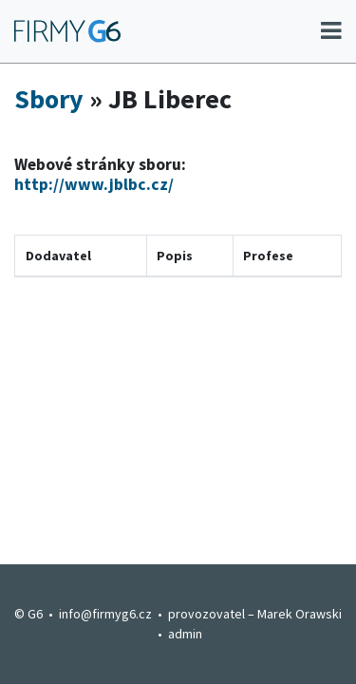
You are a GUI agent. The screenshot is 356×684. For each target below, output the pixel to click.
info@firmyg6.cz (105, 613)
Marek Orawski (299, 613)
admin (185, 633)
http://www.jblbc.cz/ (94, 184)
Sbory (49, 99)
